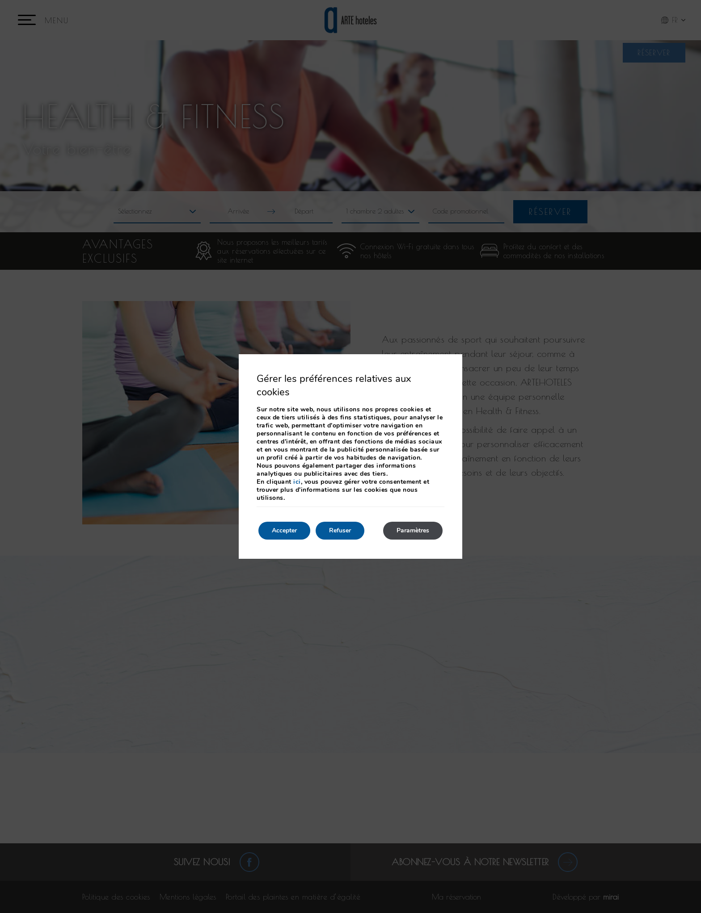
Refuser (340, 530)
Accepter (284, 530)
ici (297, 481)
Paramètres (413, 530)
